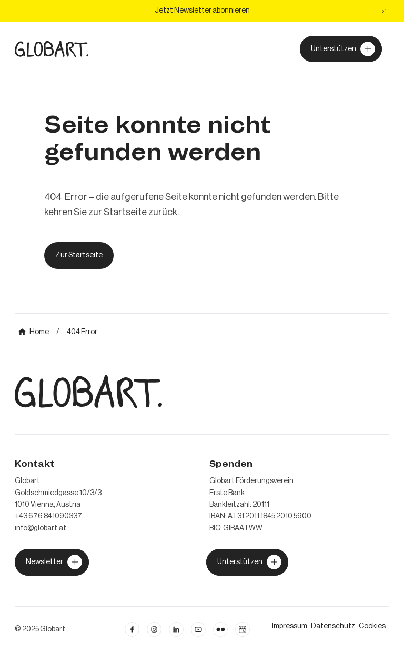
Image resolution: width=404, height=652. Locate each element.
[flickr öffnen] (220, 629)
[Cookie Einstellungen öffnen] (372, 626)
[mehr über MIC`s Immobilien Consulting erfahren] (34, 332)
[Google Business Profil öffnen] (242, 629)
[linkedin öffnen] (198, 629)
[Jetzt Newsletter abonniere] (202, 11)
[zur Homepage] (51, 49)
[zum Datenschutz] (333, 626)
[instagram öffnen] (154, 629)
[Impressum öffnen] (289, 626)
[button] (383, 11)
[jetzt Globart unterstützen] (52, 562)
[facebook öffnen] (132, 629)
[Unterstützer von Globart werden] (341, 49)
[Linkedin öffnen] (176, 629)
